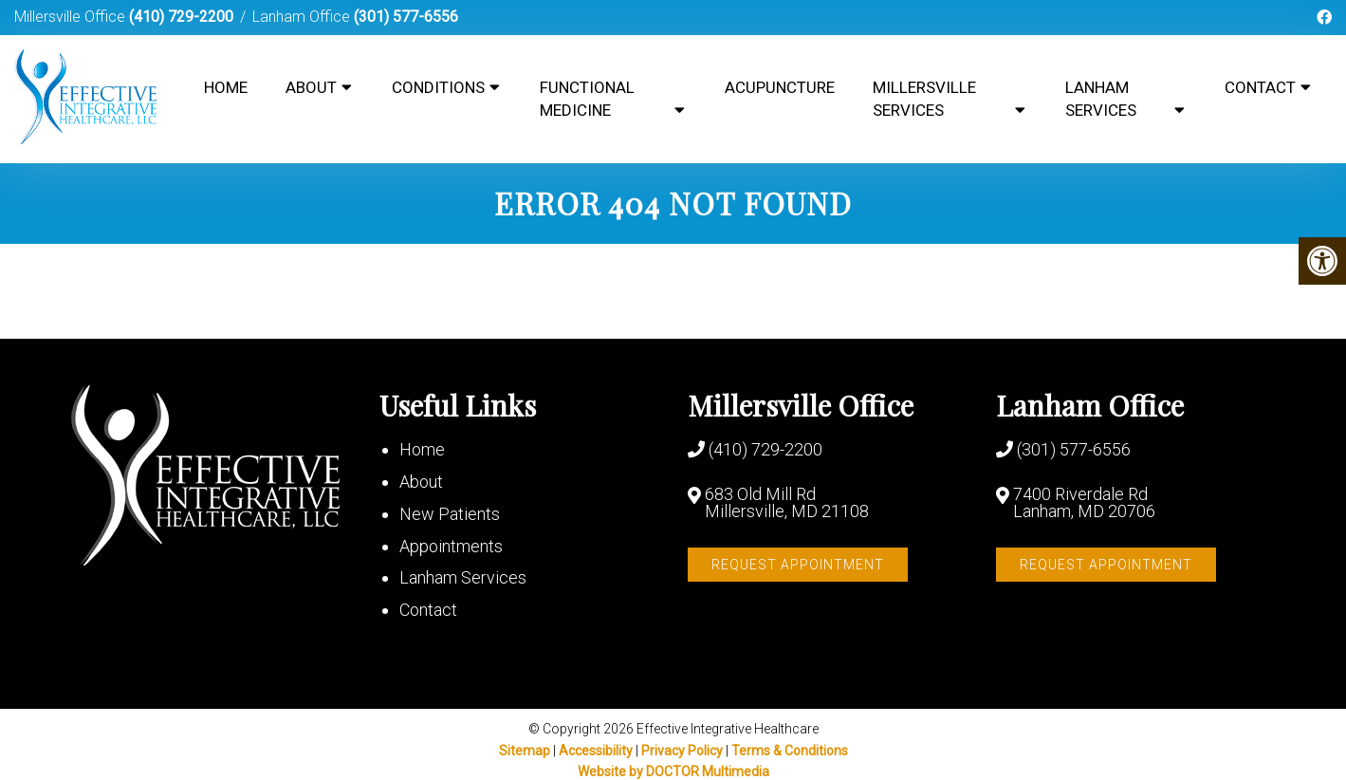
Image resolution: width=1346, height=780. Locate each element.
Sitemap (524, 750)
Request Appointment (797, 564)
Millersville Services (924, 99)
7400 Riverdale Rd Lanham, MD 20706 (1084, 503)
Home (226, 87)
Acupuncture (780, 87)
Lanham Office (303, 17)
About (311, 87)
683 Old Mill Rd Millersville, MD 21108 (787, 503)
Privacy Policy (683, 750)
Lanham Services (1100, 99)
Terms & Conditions (789, 750)
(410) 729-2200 (181, 17)
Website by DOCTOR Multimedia (673, 771)
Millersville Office (71, 17)
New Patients (449, 514)
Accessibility (596, 750)
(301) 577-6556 (406, 17)
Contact (1260, 87)
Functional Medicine (587, 99)
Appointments (451, 546)
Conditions (438, 87)
